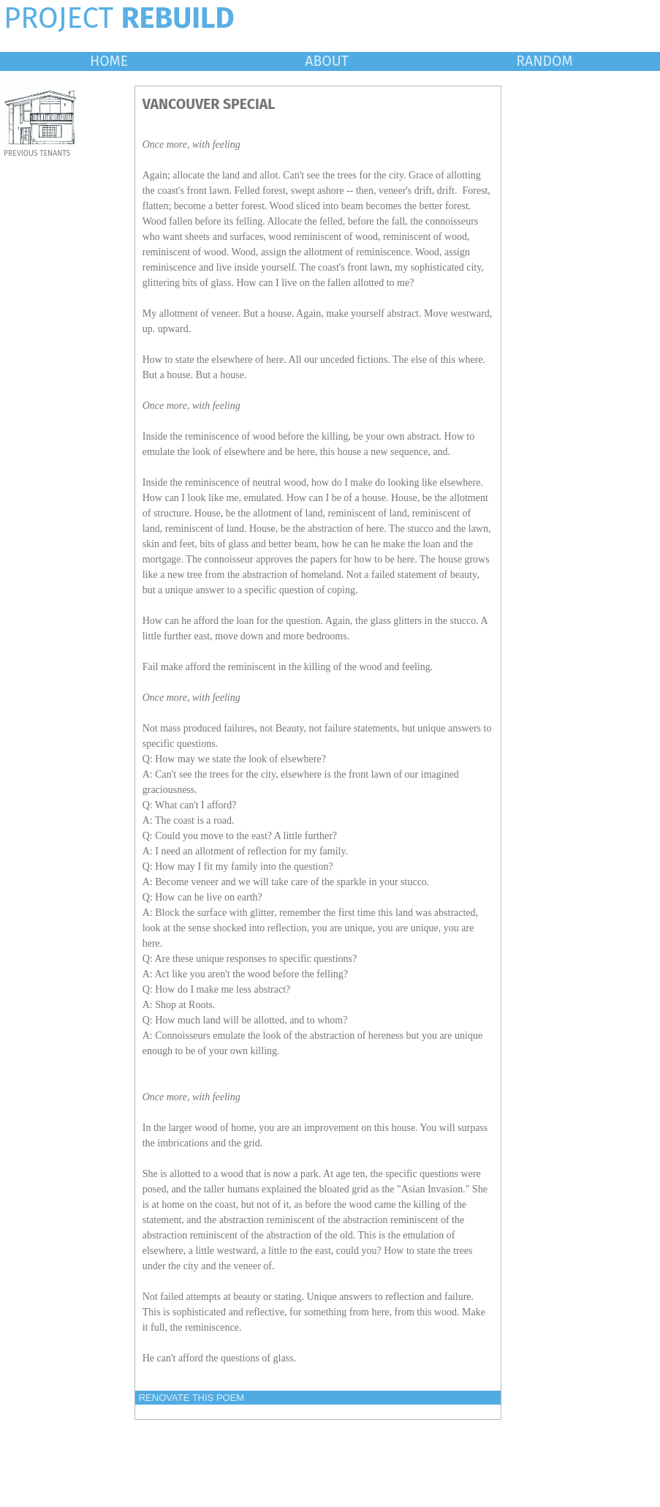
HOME (109, 61)
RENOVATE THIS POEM (191, 1397)
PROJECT (119, 18)
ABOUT (327, 61)
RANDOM (544, 61)
